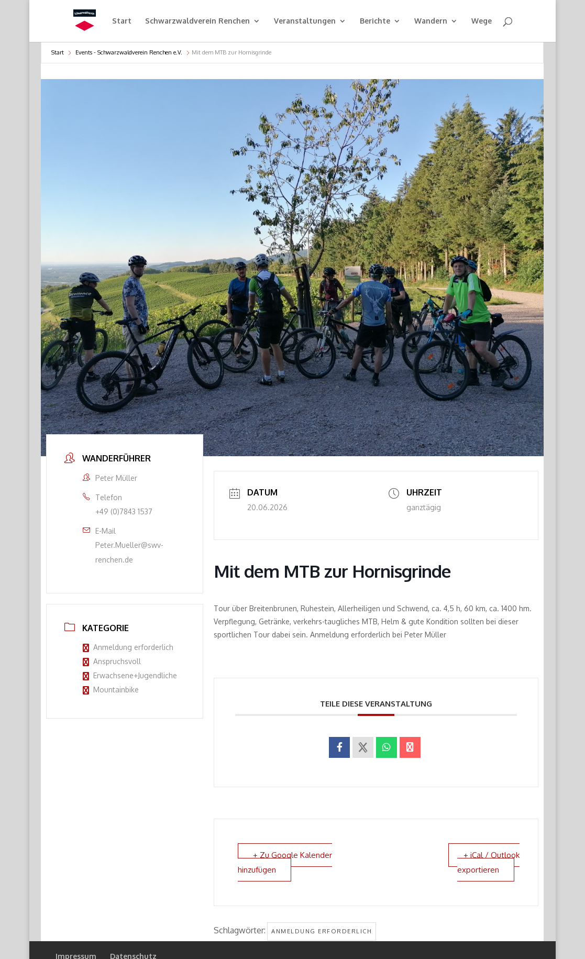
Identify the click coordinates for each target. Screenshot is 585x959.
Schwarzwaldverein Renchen (197, 21)
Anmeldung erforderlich (128, 647)
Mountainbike (111, 689)
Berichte (375, 21)
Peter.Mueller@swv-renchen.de (129, 552)
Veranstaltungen (305, 21)
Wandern (430, 21)
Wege (481, 21)
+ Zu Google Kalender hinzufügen (285, 862)
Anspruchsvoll (112, 661)
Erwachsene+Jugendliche (130, 675)
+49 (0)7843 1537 (123, 511)
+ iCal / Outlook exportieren (488, 862)
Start (121, 21)
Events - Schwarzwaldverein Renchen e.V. (128, 52)
